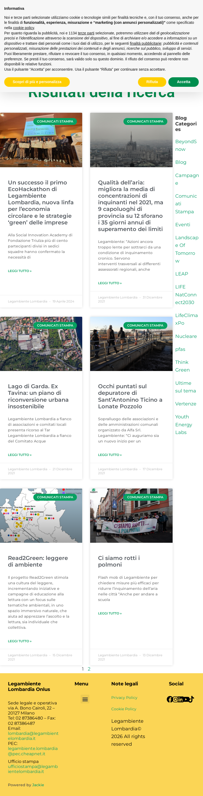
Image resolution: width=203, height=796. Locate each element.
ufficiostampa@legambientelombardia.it (33, 769)
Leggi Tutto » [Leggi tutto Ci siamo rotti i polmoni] (110, 613)
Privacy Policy (124, 697)
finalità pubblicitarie (145, 43)
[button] (85, 699)
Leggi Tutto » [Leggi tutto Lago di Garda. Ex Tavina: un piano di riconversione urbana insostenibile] (19, 455)
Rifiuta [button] (152, 82)
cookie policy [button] (23, 28)
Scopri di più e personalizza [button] (37, 82)
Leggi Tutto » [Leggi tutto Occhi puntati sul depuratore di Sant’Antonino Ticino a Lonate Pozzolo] (110, 455)
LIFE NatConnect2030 (186, 294)
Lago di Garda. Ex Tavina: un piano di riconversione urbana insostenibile (38, 396)
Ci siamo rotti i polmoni (119, 561)
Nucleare (186, 336)
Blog (180, 162)
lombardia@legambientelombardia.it (33, 736)
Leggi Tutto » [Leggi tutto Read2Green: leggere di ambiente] (19, 641)
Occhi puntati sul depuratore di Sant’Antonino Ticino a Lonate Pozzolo (130, 396)
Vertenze (185, 404)
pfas (180, 349)
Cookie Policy (123, 709)
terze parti (86, 33)
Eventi (182, 225)
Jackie (38, 785)
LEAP (181, 274)
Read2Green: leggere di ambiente (38, 561)
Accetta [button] (183, 82)
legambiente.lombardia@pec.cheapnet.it (33, 751)
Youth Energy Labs (183, 424)
